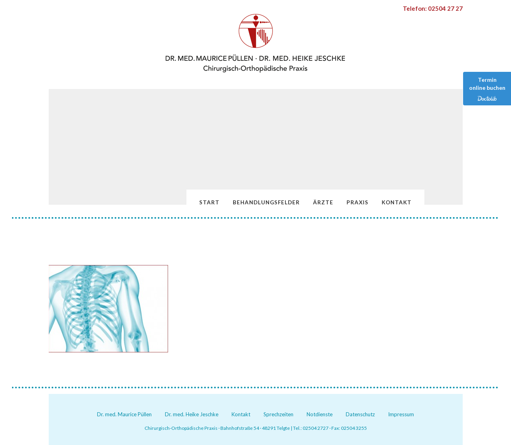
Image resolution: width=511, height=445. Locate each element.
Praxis (357, 202)
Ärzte (323, 202)
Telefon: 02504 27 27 (433, 8)
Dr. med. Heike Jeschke (191, 414)
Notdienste (320, 414)
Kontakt (397, 202)
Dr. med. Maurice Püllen (124, 414)
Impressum (401, 414)
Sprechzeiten (278, 414)
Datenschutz (360, 414)
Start (209, 202)
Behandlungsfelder (266, 202)
